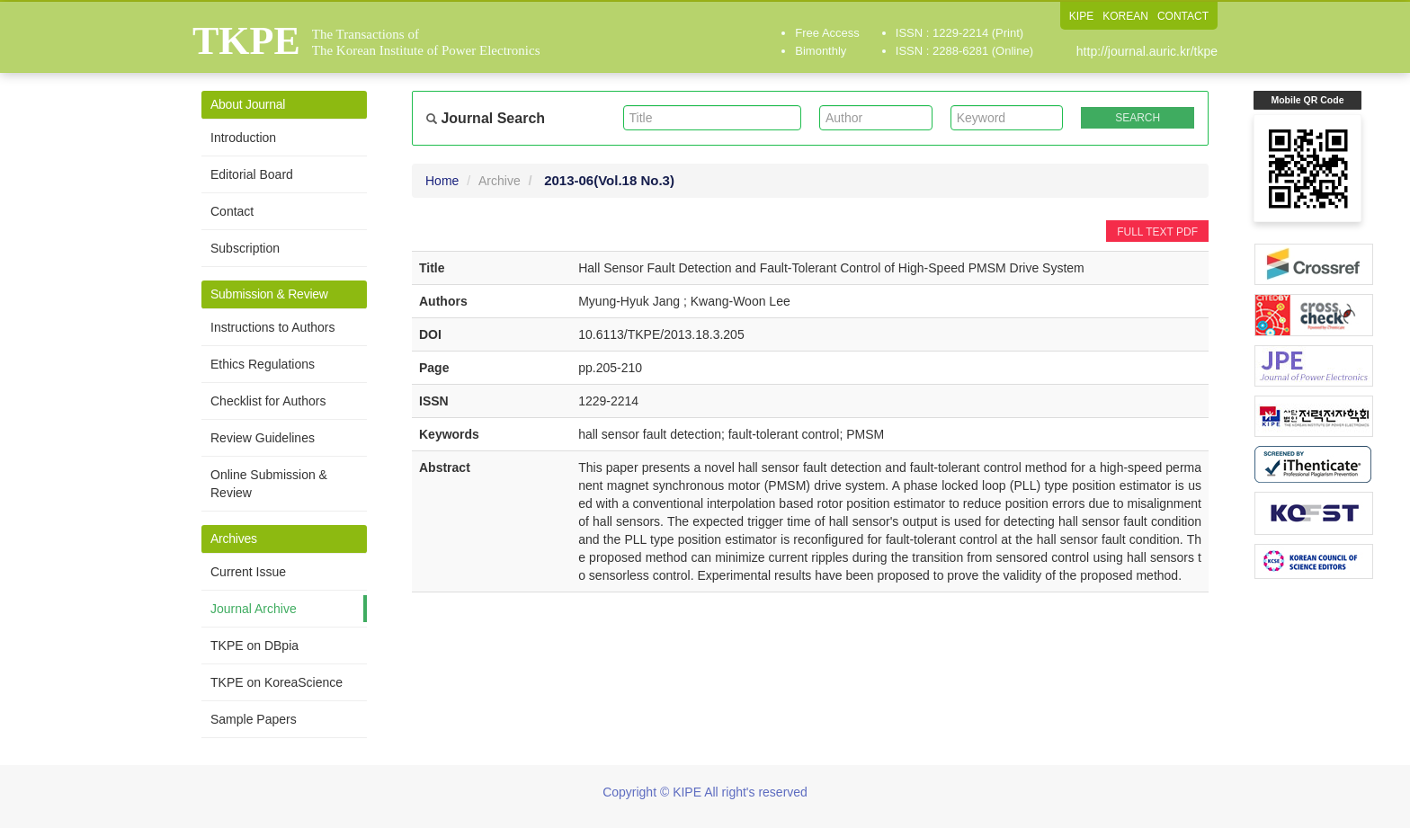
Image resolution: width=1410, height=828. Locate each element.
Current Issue (248, 572)
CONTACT (1183, 16)
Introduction (243, 137)
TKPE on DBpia (254, 645)
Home (442, 181)
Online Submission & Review (268, 483)
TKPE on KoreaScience (276, 682)
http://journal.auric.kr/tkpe (1147, 51)
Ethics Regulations (262, 364)
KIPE (1081, 16)
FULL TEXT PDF (1157, 232)
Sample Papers (253, 719)
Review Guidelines (262, 438)
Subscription (245, 248)
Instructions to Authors (272, 327)
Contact (232, 211)
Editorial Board (251, 174)
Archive (499, 181)
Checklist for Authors (268, 401)
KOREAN (1125, 16)
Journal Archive (253, 608)
